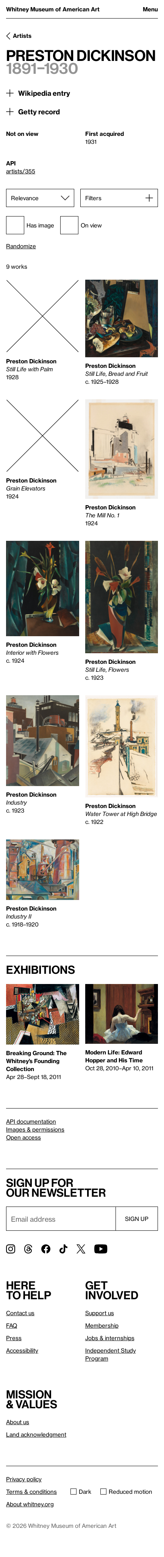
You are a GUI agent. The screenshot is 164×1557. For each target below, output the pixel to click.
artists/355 (20, 171)
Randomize (21, 246)
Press (14, 1337)
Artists (22, 35)
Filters (93, 198)
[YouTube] (101, 1249)
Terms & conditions (31, 1491)
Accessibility (22, 1350)
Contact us (20, 1312)
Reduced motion (126, 1491)
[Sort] (40, 198)
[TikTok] (63, 1249)
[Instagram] (11, 1249)
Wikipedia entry (44, 93)
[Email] (61, 1219)
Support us (99, 1312)
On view (81, 225)
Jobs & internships (109, 1337)
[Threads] (28, 1249)
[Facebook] (46, 1249)
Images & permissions (35, 1129)
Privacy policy (24, 1479)
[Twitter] (81, 1249)
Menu (150, 9)
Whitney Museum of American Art (53, 9)
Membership (102, 1325)
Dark (80, 1491)
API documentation (31, 1121)
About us (17, 1421)
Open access (23, 1137)
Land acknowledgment (36, 1434)
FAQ (11, 1325)
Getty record (39, 111)
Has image (30, 225)
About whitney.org (30, 1504)
